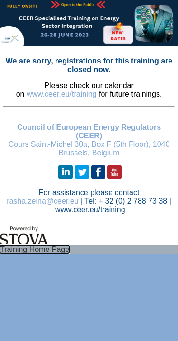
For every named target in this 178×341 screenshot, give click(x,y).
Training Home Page (34, 249)
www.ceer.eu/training (62, 94)
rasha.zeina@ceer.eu (42, 201)
